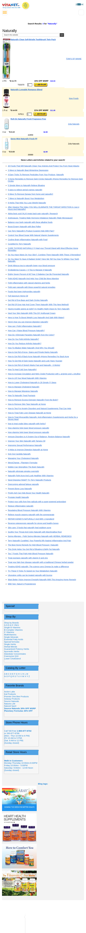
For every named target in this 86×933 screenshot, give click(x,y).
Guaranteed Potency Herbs (16, 649)
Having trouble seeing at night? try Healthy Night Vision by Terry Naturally (38, 309)
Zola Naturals (73, 124)
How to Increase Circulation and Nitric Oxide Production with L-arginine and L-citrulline (44, 374)
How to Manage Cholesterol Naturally (23, 387)
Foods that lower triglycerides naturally (24, 291)
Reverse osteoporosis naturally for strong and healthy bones (33, 523)
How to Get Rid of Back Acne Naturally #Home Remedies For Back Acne (38, 356)
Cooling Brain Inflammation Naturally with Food (27, 239)
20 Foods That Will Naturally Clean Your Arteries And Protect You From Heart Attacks (43, 166)
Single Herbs (10, 644)
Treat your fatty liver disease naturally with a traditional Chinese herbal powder (41, 562)
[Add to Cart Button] (40, 85)
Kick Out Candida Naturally (19, 454)
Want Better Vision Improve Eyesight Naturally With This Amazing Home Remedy (42, 580)
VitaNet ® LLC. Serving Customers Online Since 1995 (11, 5)
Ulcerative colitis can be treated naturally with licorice (30, 575)
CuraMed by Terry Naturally (19, 244)
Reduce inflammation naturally (20, 506)
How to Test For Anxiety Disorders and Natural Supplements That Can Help (39, 408)
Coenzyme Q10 (11, 656)
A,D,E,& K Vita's (11, 625)
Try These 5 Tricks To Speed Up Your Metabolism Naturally (32, 571)
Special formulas (11, 642)
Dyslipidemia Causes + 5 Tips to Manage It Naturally (30, 270)
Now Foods (74, 98)
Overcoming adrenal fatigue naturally (23, 484)
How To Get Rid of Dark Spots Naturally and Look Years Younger (35, 361)
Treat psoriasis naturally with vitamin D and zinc (28, 558)
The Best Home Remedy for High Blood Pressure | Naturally (33, 545)
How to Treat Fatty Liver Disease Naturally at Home (29, 413)
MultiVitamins (10, 634)
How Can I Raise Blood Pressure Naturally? (26, 330)
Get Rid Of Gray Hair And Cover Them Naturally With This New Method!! (38, 304)
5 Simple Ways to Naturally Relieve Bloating (26, 185)
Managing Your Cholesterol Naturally (23, 458)
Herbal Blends (10, 647)
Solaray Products (12, 699)
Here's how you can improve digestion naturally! (28, 322)
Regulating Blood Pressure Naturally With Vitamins (29, 510)
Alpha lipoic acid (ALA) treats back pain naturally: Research (33, 214)
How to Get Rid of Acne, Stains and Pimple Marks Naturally (33, 352)
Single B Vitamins (12, 627)
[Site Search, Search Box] (33, 35)
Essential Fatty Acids (13, 639)
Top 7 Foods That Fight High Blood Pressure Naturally (30, 554)
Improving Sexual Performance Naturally (25, 445)
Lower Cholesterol (12, 658)
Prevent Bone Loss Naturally (20, 489)
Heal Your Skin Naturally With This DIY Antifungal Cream (32, 313)
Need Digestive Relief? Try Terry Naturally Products (29, 480)
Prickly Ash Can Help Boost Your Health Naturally (28, 493)
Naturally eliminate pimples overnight (23, 471)
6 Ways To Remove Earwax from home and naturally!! (30, 194)
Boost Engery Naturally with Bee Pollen (24, 227)
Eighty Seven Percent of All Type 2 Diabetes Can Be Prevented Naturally (38, 274)
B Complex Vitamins (13, 630)
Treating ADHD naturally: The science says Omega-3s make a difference (38, 567)
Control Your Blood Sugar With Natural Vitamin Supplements (33, 235)
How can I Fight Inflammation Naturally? (25, 326)
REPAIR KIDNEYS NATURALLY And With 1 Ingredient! (31, 519)
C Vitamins (9, 632)
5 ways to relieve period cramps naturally (25, 190)
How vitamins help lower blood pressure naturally (28, 428)
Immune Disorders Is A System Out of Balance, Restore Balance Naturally (39, 437)
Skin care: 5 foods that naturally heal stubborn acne (29, 528)
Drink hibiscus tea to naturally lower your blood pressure (31, 265)
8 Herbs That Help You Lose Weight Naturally (27, 203)
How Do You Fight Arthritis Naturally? (23, 339)
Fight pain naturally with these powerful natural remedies (31, 287)
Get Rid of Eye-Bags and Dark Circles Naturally (28, 300)
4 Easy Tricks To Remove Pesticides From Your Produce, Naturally (36, 175)
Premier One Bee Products (16, 696)
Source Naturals (11, 701)
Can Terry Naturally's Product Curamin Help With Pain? (31, 231)
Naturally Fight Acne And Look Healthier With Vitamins (30, 476)
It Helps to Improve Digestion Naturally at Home (28, 450)
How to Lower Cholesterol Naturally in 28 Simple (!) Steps (32, 382)
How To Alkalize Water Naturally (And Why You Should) (31, 348)
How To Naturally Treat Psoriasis (21, 395)
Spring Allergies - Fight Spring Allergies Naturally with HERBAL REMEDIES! (40, 536)
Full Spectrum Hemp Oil (18, 296)
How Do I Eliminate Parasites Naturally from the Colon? (31, 335)
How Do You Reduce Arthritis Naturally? (24, 343)
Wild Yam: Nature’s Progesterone (22, 584)
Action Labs (9, 691)
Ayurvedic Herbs (11, 651)
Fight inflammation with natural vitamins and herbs (29, 283)
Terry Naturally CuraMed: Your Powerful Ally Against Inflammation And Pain (39, 541)
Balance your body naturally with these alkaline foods (30, 222)
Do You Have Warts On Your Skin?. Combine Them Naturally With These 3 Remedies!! (44, 255)
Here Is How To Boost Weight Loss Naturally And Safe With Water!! (36, 317)
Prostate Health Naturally (18, 497)
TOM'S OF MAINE (73, 59)
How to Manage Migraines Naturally (23, 391)
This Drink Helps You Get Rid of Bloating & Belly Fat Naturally (34, 549)
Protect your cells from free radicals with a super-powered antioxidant (37, 502)
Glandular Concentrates (15, 654)
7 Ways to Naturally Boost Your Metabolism (26, 198)
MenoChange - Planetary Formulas (22, 463)
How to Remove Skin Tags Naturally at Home (27, 404)
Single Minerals (11, 637)
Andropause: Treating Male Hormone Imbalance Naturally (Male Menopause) (40, 218)
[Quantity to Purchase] (29, 84)
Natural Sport (10, 706)
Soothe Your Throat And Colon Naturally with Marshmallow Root (35, 532)
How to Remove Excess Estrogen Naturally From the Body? (33, 400)
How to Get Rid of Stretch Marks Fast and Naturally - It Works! (34, 365)
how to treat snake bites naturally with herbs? (27, 424)
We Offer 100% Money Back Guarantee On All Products (26, 6)
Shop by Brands (12, 623)
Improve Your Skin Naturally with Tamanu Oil (26, 441)
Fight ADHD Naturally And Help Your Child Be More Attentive (33, 278)
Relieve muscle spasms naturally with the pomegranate (31, 515)
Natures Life (9, 703)
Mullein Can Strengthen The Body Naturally (26, 467)
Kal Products (10, 694)
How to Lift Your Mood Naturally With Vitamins (27, 378)
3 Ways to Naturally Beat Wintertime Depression (28, 170)
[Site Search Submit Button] (62, 35)
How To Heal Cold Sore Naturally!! (22, 369)
